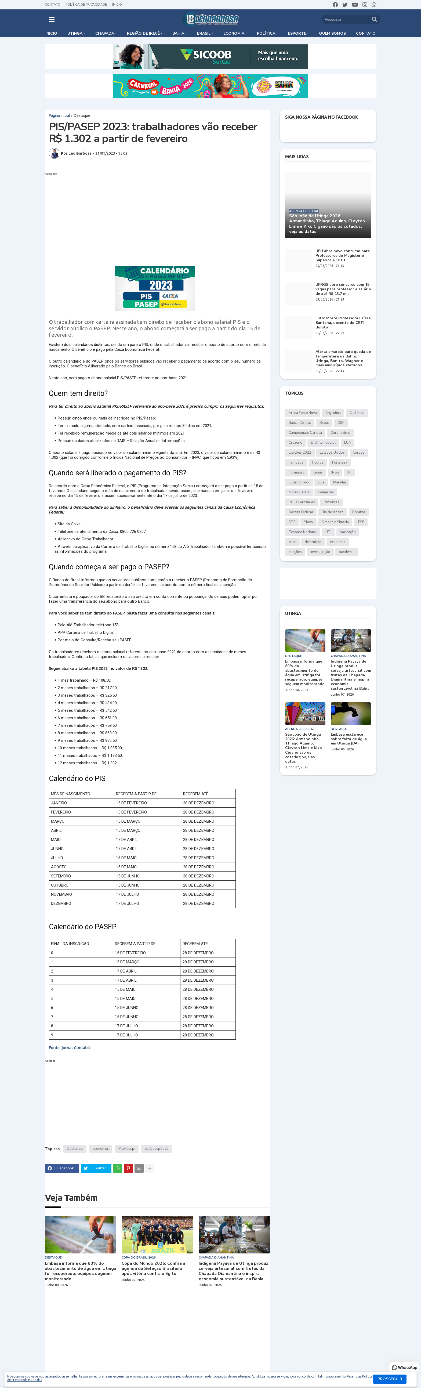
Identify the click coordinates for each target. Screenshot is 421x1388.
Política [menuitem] (266, 33)
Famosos (296, 462)
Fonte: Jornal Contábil (69, 1047)
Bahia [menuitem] (178, 33)
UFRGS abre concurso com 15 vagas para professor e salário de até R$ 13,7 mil (343, 289)
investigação (320, 552)
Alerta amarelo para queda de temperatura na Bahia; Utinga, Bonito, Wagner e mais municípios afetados (343, 359)
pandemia (346, 552)
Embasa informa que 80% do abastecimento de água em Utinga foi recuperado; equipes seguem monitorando (80, 1271)
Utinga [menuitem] (74, 33)
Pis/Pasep (126, 1148)
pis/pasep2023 (157, 1148)
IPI (349, 472)
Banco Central (300, 422)
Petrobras (331, 502)
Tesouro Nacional (303, 532)
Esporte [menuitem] (297, 33)
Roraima (359, 512)
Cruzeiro (295, 442)
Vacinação (348, 532)
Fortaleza (339, 462)
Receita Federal (301, 512)
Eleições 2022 (300, 452)
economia (100, 1148)
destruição (313, 542)
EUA (347, 442)
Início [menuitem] (51, 33)
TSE (360, 522)
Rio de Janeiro (333, 512)
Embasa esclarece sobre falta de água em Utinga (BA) (349, 739)
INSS (335, 472)
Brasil (324, 422)
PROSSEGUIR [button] (390, 1379)
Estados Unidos (332, 452)
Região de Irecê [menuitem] (143, 33)
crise (292, 542)
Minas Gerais (299, 492)
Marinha (339, 482)
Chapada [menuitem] (104, 33)
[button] (52, 19)
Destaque (82, 115)
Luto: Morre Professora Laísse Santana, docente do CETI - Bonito (343, 323)
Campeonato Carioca (305, 432)
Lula (321, 482)
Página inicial (59, 115)
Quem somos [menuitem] (332, 33)
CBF (340, 422)
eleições (295, 552)
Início (117, 4)
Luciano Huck (299, 482)
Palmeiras (326, 492)
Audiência (357, 412)
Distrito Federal (323, 442)
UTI (328, 532)
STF (292, 522)
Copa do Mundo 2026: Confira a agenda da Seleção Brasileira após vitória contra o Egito (153, 1269)
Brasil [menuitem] (203, 33)
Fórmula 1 (297, 472)
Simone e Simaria (335, 522)
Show (308, 522)
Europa (359, 452)
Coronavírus (340, 432)
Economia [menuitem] (233, 33)
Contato (52, 4)
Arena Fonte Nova (303, 412)
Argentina (333, 412)
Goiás (318, 472)
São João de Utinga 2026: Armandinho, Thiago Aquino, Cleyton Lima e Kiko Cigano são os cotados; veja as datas (327, 224)
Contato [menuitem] (366, 33)
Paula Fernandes (302, 502)
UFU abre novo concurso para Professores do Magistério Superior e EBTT (342, 255)
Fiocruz (318, 462)
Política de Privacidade (86, 4)
